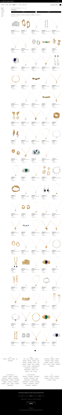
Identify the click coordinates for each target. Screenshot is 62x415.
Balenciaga (29, 360)
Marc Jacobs (24, 364)
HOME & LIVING (24, 4)
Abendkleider (10, 376)
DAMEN (7, 4)
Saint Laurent (34, 360)
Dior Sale (49, 364)
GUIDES (20, 4)
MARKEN (13, 4)
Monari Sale (56, 360)
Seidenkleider (10, 378)
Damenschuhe (4, 383)
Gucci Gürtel (56, 378)
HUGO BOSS (24, 362)
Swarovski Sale (46, 362)
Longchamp (33, 369)
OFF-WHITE (29, 364)
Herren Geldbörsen (36, 376)
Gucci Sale (44, 364)
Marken (31, 357)
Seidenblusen (17, 383)
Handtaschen (15, 376)
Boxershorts (36, 383)
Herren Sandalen (34, 385)
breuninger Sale (58, 364)
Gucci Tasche (46, 376)
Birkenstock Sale (47, 360)
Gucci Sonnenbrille (56, 376)
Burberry (35, 362)
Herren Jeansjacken (31, 383)
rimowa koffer (37, 364)
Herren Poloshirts (28, 385)
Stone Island (24, 360)
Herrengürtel (25, 383)
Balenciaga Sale (57, 362)
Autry (38, 360)
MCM (33, 364)
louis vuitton (27, 371)
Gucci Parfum (46, 378)
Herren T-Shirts (25, 376)
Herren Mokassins (32, 378)
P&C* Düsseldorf (10, 360)
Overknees (12, 383)
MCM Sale (53, 364)
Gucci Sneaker (52, 378)
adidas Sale (51, 362)
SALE (17, 4)
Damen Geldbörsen (15, 378)
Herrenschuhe (26, 378)
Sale (51, 357)
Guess (38, 362)
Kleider (8, 383)
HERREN (10, 4)
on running (35, 371)
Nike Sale (52, 360)
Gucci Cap (51, 376)
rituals (31, 371)
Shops (10, 357)
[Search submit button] (60, 5)
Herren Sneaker (30, 376)
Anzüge (37, 378)
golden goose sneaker (27, 369)
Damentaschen (5, 376)
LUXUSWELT (3, 4)
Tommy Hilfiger (30, 362)
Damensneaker (4, 378)
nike (37, 369)
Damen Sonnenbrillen (10, 385)
